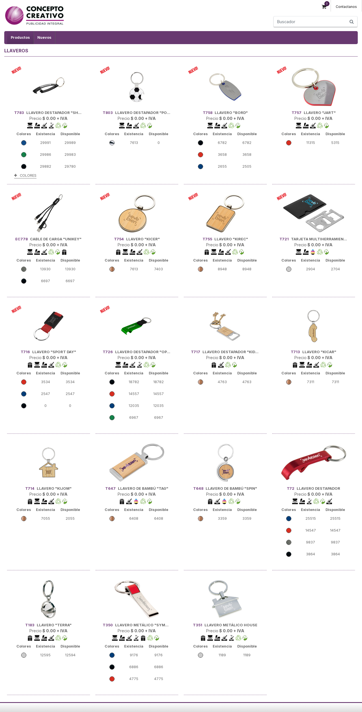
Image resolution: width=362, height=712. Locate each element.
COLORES (25, 175)
